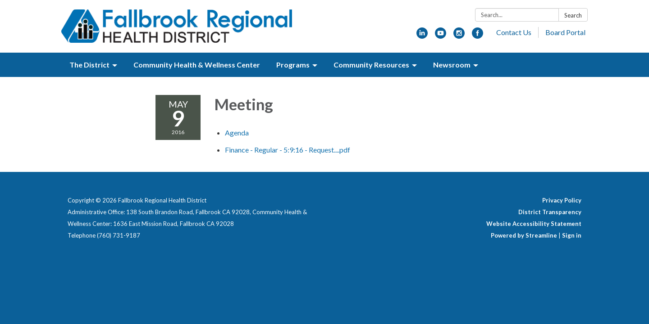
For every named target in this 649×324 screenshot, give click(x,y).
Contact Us (513, 32)
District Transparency (549, 212)
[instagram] (459, 36)
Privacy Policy (561, 200)
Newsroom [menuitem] (452, 64)
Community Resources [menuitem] (371, 64)
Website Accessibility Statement (533, 223)
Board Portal (565, 32)
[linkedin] (422, 36)
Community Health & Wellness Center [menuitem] (196, 64)
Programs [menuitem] (293, 64)
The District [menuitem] (89, 64)
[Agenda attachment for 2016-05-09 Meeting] (237, 132)
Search (573, 15)
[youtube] (440, 36)
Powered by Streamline (524, 235)
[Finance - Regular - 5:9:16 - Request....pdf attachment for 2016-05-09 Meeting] (287, 149)
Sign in (571, 235)
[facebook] (477, 36)
